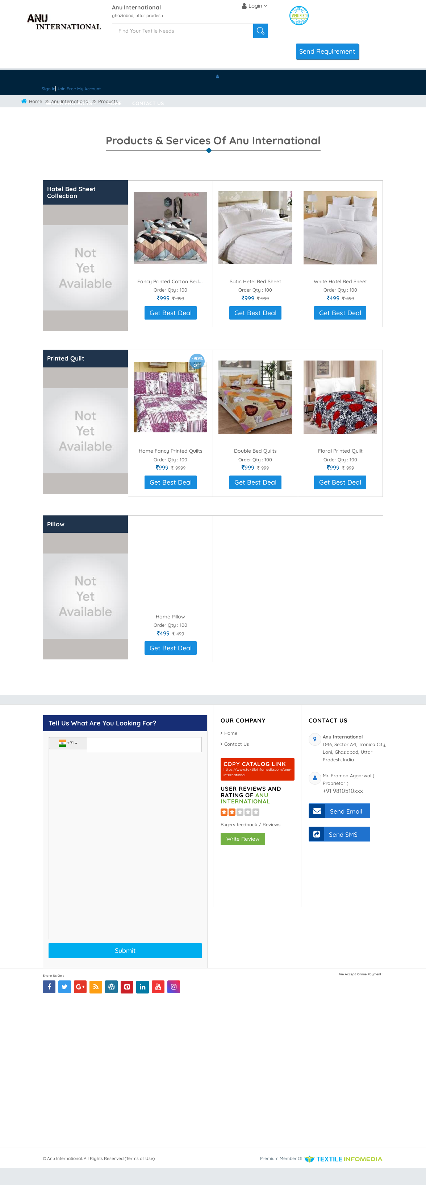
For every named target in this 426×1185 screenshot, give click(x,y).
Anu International (136, 7)
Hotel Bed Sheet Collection (71, 209)
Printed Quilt (65, 375)
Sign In (48, 88)
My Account (89, 88)
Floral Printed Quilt (340, 468)
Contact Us (148, 103)
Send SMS (333, 851)
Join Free (66, 88)
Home (114, 103)
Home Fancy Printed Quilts (170, 468)
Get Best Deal (171, 330)
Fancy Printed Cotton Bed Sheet (175, 298)
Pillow (55, 541)
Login (254, 5)
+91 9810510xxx (343, 807)
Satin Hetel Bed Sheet (255, 298)
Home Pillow (170, 633)
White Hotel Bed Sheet (340, 298)
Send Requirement (327, 51)
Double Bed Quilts (255, 468)
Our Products (71, 103)
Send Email (335, 828)
